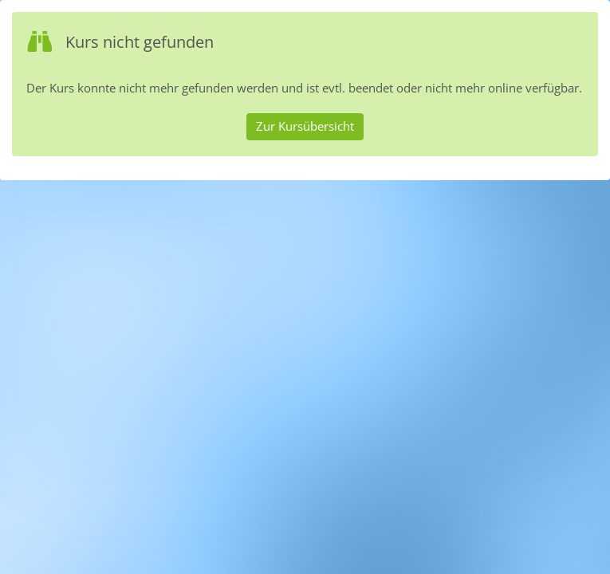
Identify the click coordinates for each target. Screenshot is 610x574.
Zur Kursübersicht (305, 126)
